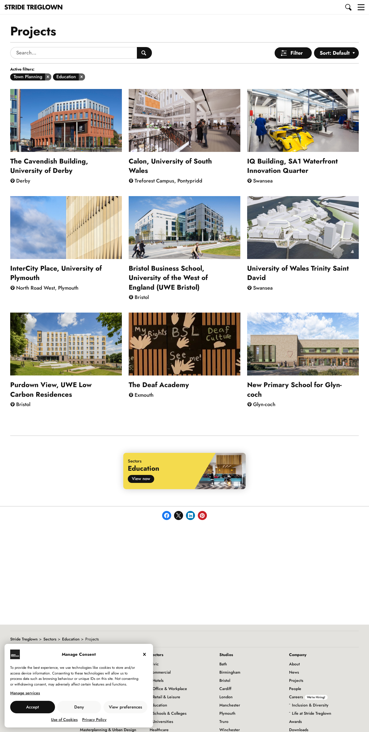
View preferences (125, 707)
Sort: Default (335, 53)
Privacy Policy (94, 719)
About (294, 664)
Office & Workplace (169, 688)
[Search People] (144, 53)
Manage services (25, 693)
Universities (162, 721)
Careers (308, 697)
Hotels (158, 680)
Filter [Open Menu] (296, 53)
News (294, 672)
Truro (223, 721)
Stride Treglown (24, 639)
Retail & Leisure (166, 697)
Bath (223, 664)
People (295, 688)
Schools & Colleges (169, 713)
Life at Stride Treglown (311, 713)
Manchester (229, 705)
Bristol (224, 680)
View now (141, 479)
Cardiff (225, 688)
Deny (79, 707)
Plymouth (227, 713)
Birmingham (229, 672)
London (226, 697)
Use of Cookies (64, 719)
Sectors (49, 639)
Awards (295, 721)
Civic (154, 664)
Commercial (160, 672)
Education (71, 639)
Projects (296, 680)
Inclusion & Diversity (310, 705)
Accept (32, 707)
